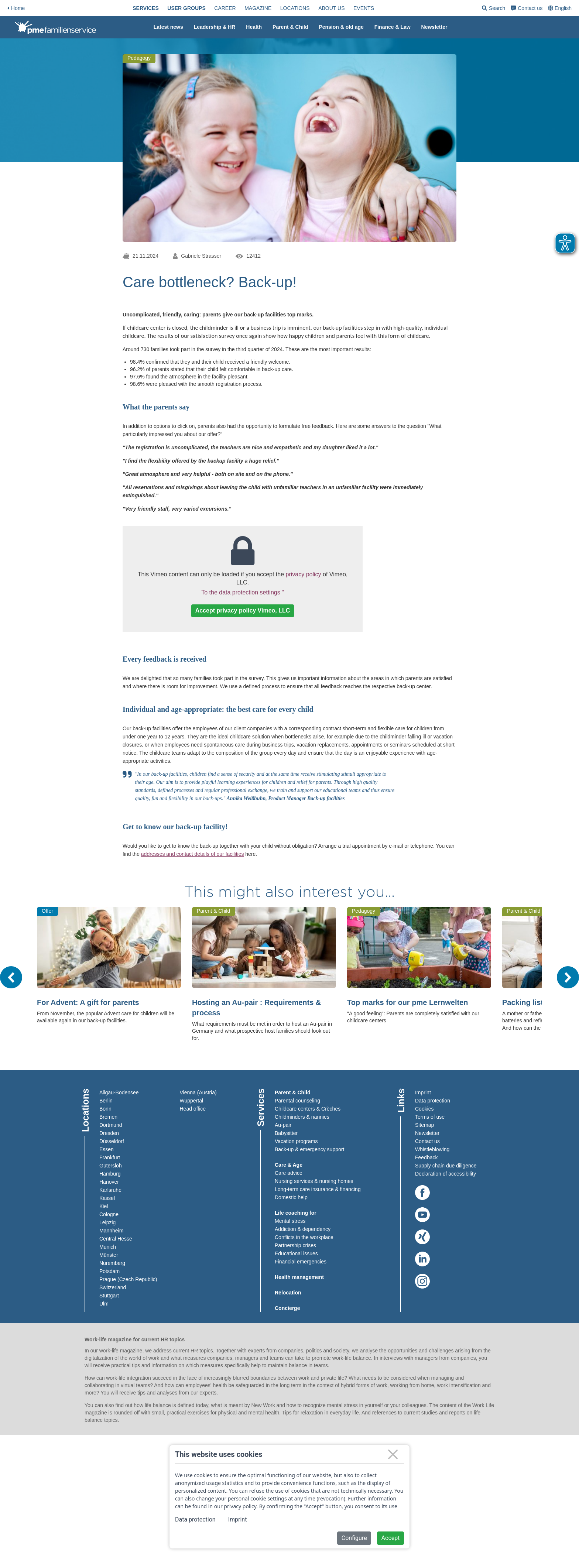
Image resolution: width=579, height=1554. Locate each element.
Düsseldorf (111, 1141)
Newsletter (434, 27)
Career (225, 8)
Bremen (108, 1117)
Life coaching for (295, 1213)
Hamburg (110, 1174)
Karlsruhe (110, 1190)
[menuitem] (146, 8)
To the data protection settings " (242, 592)
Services (146, 8)
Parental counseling (297, 1101)
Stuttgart (109, 1296)
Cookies (424, 1109)
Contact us (526, 8)
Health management (299, 1277)
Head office (193, 1109)
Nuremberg (112, 1263)
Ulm (104, 1304)
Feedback (426, 1157)
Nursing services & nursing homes (314, 1181)
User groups (186, 8)
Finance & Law (392, 27)
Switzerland (112, 1287)
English (563, 8)
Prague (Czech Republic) (128, 1279)
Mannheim (111, 1231)
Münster (108, 1255)
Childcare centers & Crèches (307, 1109)
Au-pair (283, 1125)
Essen (106, 1149)
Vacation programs (296, 1141)
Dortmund (110, 1125)
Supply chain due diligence (446, 1166)
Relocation (288, 1293)
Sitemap (424, 1125)
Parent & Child (290, 27)
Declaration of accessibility (445, 1174)
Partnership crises (295, 1245)
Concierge (287, 1308)
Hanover (109, 1182)
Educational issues (296, 1253)
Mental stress (290, 1221)
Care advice (288, 1173)
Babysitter (286, 1133)
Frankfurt (109, 1157)
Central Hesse (115, 1239)
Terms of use (430, 1117)
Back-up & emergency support (309, 1149)
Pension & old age (341, 27)
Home (16, 8)
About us (331, 8)
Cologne (109, 1214)
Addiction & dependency (302, 1229)
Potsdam (109, 1271)
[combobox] (560, 8)
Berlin (106, 1101)
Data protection (432, 1101)
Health (254, 27)
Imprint (423, 1092)
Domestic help (291, 1197)
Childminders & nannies (302, 1117)
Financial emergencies (300, 1262)
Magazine (257, 8)
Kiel (103, 1206)
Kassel (107, 1198)
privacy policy (303, 574)
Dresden (109, 1133)
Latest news (168, 27)
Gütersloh (110, 1166)
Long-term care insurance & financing (318, 1189)
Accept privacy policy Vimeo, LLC (242, 610)
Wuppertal (191, 1101)
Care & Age (288, 1165)
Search (493, 9)
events (363, 8)
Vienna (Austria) (198, 1092)
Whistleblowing (432, 1149)
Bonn (105, 1109)
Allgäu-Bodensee (119, 1092)
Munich (107, 1247)
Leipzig (107, 1222)
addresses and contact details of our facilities (192, 854)
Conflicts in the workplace (304, 1237)
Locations (295, 8)
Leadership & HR (215, 27)
